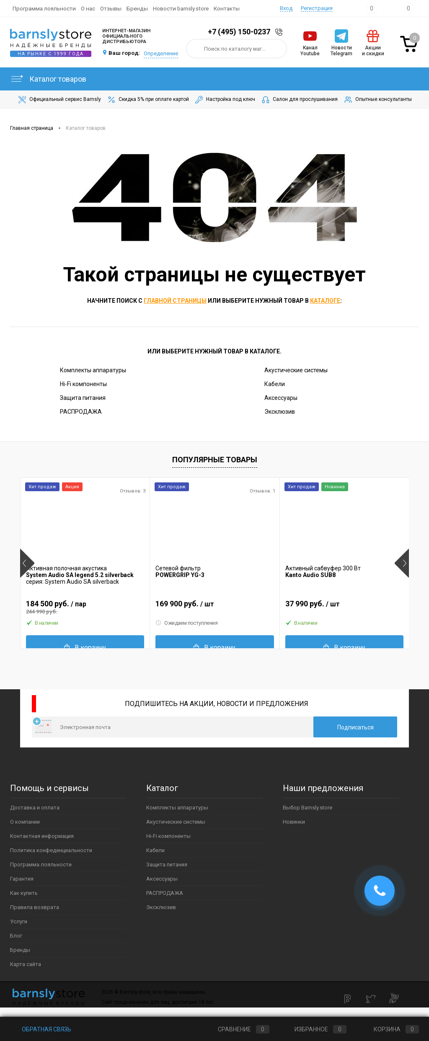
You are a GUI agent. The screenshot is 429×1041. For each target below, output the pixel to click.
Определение (161, 53)
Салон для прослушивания (299, 99)
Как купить (24, 893)
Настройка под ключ (224, 99)
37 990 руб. (344, 607)
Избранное (313, 1029)
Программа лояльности (44, 8)
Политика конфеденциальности (51, 850)
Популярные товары (214, 459)
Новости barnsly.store (181, 8)
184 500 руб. (85, 607)
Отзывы (110, 8)
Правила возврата (34, 907)
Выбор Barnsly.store (307, 807)
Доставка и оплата (34, 807)
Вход (286, 8)
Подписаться (355, 727)
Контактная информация (42, 836)
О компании (25, 822)
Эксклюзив (279, 411)
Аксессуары (280, 397)
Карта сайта (25, 964)
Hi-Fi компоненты (83, 384)
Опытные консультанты (377, 99)
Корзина (388, 1029)
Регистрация (317, 8)
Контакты (227, 8)
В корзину (85, 648)
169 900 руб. (214, 607)
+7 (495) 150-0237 (239, 31)
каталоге (325, 300)
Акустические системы (296, 370)
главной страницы (175, 300)
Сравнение (236, 1029)
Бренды (137, 8)
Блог (16, 936)
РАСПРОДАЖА (81, 411)
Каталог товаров (48, 79)
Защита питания (83, 397)
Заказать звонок (280, 32)
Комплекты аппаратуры (93, 370)
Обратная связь (40, 1029)
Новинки (294, 822)
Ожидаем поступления (186, 623)
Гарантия (22, 879)
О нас (88, 8)
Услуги (18, 921)
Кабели (274, 384)
